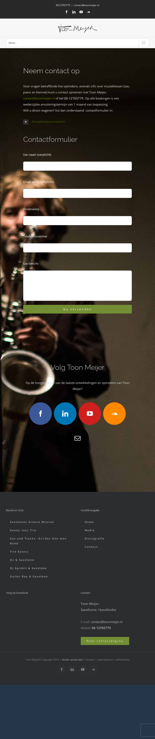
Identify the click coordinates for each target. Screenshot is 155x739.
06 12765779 (101, 628)
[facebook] (40, 413)
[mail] (77, 438)
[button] (77, 121)
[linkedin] (65, 413)
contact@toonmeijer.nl (86, 5)
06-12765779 (73, 98)
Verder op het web (72, 659)
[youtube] (90, 413)
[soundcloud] (114, 413)
